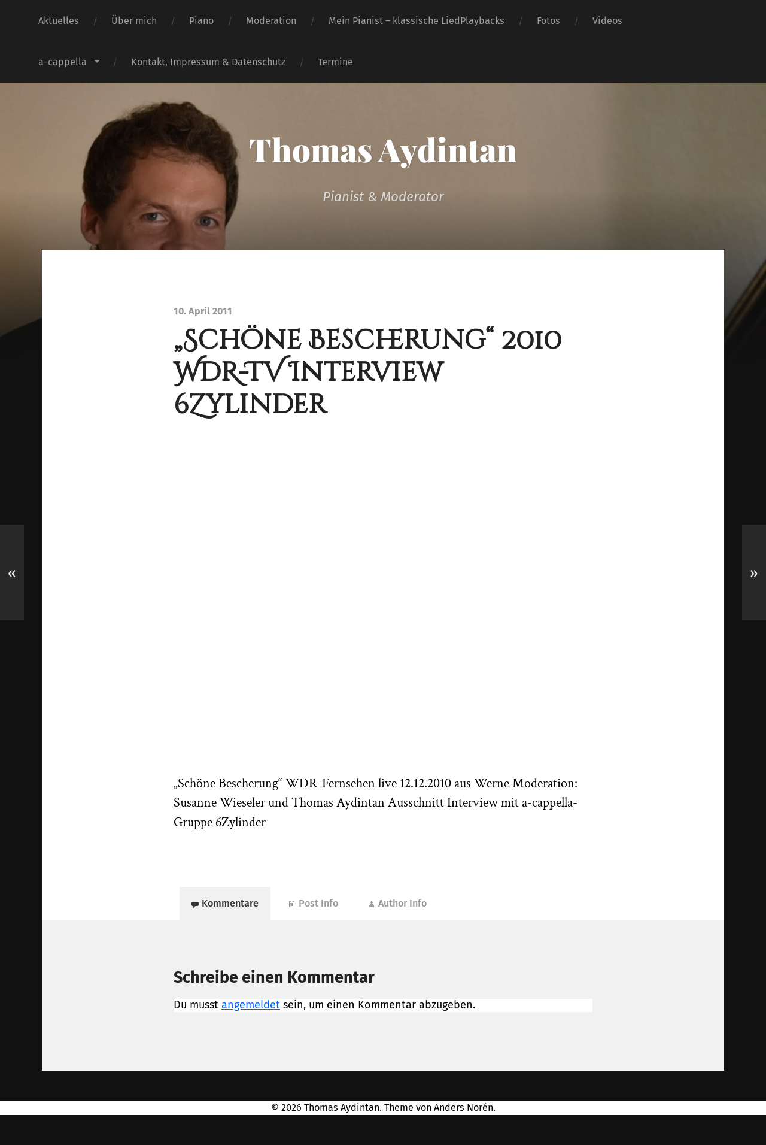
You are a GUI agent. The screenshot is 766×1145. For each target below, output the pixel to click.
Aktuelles (58, 20)
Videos (607, 20)
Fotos (548, 20)
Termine (335, 62)
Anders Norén (463, 1107)
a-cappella (62, 62)
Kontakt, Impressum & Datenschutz (208, 62)
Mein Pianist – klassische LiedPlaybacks (416, 20)
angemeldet (250, 1004)
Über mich (134, 20)
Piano (201, 20)
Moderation (271, 20)
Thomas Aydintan (383, 149)
